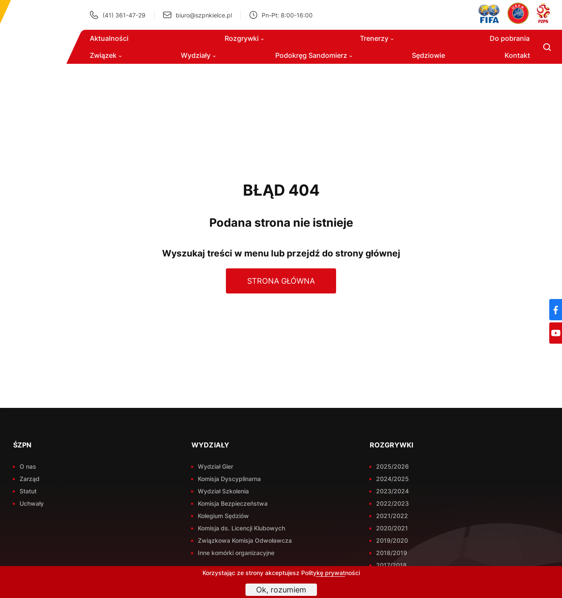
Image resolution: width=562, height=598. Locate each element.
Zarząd (30, 478)
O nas (28, 466)
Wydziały (198, 55)
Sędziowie (428, 55)
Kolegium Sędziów (223, 515)
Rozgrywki (244, 38)
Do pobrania (510, 38)
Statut (28, 491)
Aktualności (109, 38)
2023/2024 (392, 491)
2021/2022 (392, 515)
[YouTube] (555, 333)
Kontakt (517, 55)
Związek (106, 55)
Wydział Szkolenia (223, 491)
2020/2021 (392, 528)
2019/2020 (392, 540)
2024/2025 (392, 478)
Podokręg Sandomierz (313, 55)
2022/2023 (392, 503)
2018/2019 (391, 552)
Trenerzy (377, 38)
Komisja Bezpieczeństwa (233, 503)
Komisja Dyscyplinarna (229, 478)
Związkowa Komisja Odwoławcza (245, 540)
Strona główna (281, 280)
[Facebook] (555, 309)
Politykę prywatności (330, 572)
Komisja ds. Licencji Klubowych (241, 528)
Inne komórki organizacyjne (236, 552)
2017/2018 (391, 565)
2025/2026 (392, 466)
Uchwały (32, 503)
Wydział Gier (215, 466)
